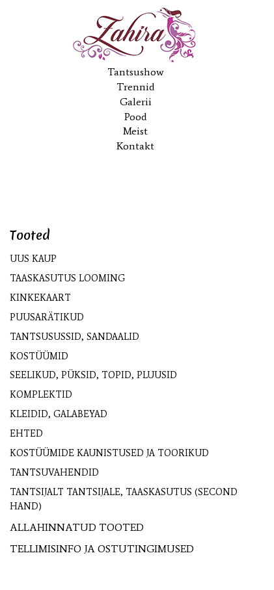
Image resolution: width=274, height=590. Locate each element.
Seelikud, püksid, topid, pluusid (93, 375)
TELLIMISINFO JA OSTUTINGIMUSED (102, 549)
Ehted (26, 433)
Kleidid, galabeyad (58, 414)
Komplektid (41, 394)
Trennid (135, 87)
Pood (135, 116)
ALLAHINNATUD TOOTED (77, 527)
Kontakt (135, 146)
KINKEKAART (40, 297)
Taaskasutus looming (67, 278)
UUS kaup (33, 258)
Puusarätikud (47, 317)
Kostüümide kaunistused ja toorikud (109, 453)
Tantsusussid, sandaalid (74, 336)
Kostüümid (39, 356)
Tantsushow (135, 72)
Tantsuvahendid (54, 472)
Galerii (136, 102)
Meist (135, 131)
